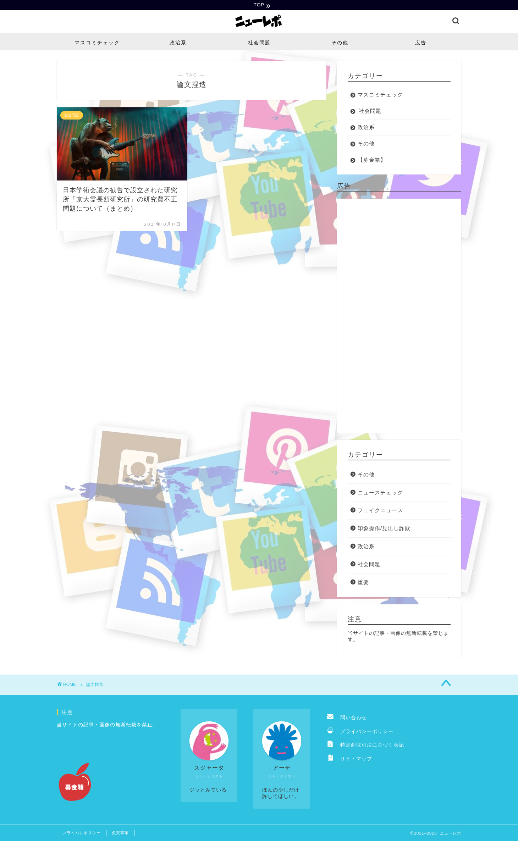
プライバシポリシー (81, 833)
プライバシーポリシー (360, 732)
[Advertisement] (399, 316)
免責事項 (120, 833)
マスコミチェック (97, 43)
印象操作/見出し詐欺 (384, 529)
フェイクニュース (380, 511)
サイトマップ (349, 759)
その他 (339, 43)
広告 (420, 43)
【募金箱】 (372, 160)
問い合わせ (347, 718)
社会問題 (259, 43)
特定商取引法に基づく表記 (365, 746)
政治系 (178, 43)
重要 (363, 583)
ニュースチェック (380, 493)
